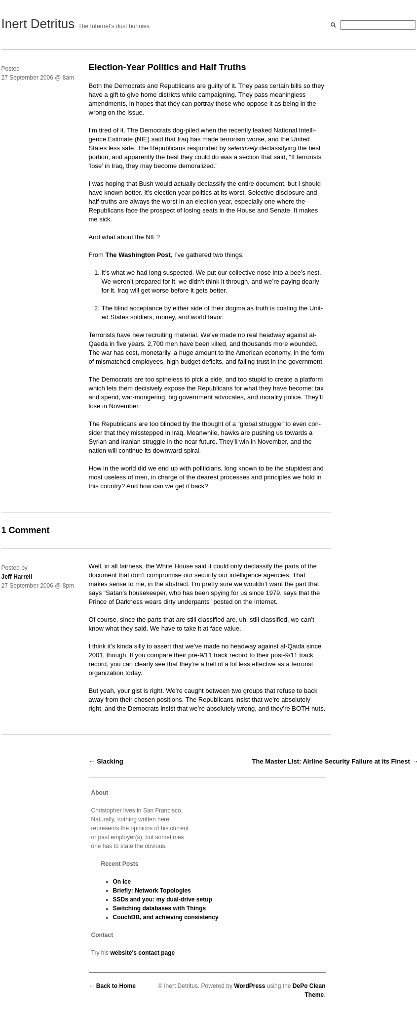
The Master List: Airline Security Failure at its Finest (331, 761)
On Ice (122, 881)
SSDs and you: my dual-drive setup (162, 899)
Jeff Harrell (17, 576)
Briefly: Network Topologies (152, 890)
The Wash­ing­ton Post (137, 254)
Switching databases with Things (159, 908)
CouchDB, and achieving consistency (166, 917)
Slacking (110, 761)
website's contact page (142, 952)
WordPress (249, 985)
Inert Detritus (38, 23)
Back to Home (116, 985)
